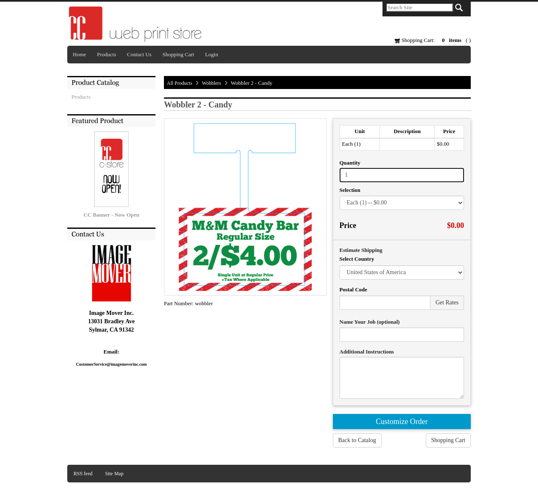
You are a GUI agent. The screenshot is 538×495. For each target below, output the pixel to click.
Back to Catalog (357, 440)
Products (106, 54)
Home (79, 54)
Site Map (114, 474)
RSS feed (83, 474)
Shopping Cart (178, 54)
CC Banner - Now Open (112, 215)
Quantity (350, 163)
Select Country (357, 259)
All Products (179, 83)
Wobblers (211, 83)
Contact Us (139, 54)
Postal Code (353, 289)
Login (211, 54)
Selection (350, 190)
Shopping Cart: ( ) (433, 40)
